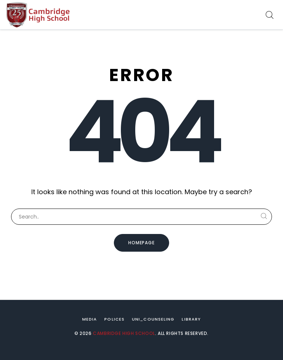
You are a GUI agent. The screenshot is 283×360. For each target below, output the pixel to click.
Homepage (141, 243)
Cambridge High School (124, 333)
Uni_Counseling (153, 319)
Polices (114, 319)
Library (191, 319)
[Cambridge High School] (39, 15)
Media (89, 319)
